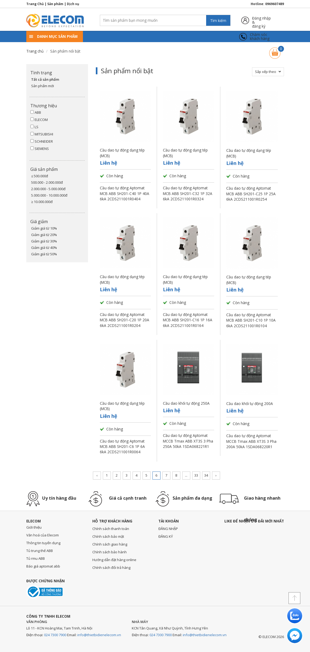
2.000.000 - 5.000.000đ (48, 188)
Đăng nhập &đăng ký (261, 20)
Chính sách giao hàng (109, 544)
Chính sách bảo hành (109, 552)
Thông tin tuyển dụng (43, 542)
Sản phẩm (55, 4)
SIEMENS (39, 148)
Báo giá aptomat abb (43, 566)
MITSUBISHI (41, 134)
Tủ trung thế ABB (39, 550)
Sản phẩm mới (42, 85)
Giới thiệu (34, 527)
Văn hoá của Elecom (42, 535)
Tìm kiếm (218, 20)
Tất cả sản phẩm (45, 79)
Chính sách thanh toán (110, 528)
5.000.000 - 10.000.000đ (49, 195)
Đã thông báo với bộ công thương (44, 592)
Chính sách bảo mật (108, 536)
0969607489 (274, 4)
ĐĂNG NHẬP (168, 528)
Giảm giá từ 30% (44, 241)
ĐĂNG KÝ (165, 536)
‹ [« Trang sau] (96, 475)
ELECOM (39, 119)
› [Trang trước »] (216, 475)
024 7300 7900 (55, 634)
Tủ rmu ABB (35, 558)
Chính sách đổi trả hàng (111, 567)
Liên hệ (108, 163)
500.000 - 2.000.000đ (47, 182)
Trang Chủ (35, 4)
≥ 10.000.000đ (42, 201)
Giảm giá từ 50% (44, 254)
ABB (35, 112)
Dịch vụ (73, 4)
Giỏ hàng (274, 50)
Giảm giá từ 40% (44, 247)
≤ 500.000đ (39, 176)
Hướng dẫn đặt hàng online (114, 559)
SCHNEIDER (41, 141)
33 (196, 475)
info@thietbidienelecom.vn (99, 634)
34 (206, 475)
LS (34, 127)
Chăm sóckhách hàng (259, 36)
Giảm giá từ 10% (44, 228)
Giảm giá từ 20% (44, 234)
